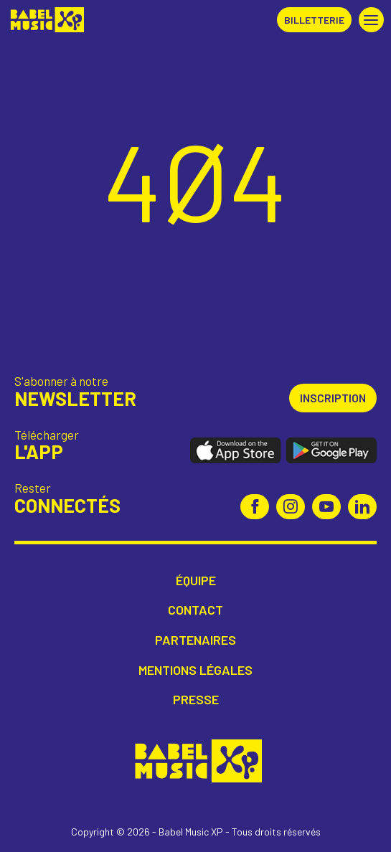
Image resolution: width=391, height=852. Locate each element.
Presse (196, 699)
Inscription (333, 397)
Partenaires (195, 640)
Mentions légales (195, 670)
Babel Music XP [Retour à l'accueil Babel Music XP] (45, 19)
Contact (195, 609)
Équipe (196, 580)
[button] (371, 19)
